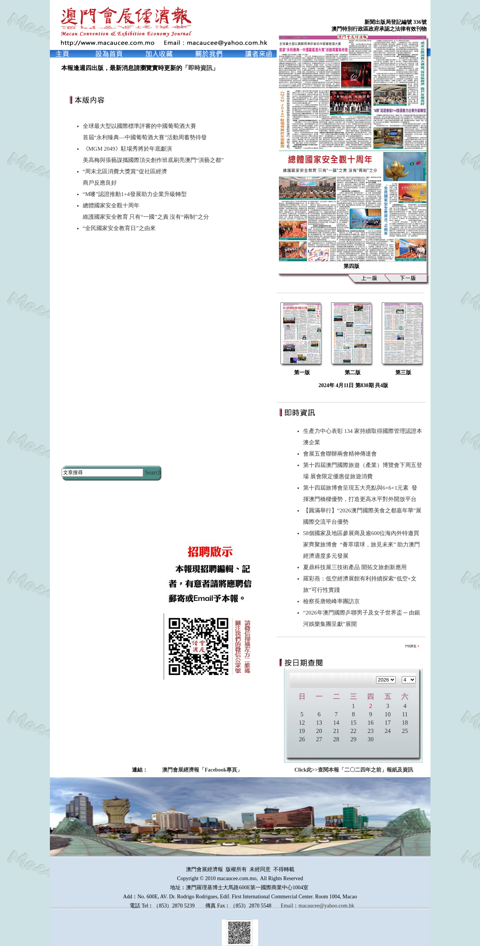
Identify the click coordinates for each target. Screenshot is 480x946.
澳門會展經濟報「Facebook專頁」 (202, 770)
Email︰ (289, 906)
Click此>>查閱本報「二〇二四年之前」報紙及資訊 (353, 770)
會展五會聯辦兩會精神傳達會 (341, 454)
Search (153, 472)
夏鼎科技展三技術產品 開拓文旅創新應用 (356, 567)
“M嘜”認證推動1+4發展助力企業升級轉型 (135, 194)
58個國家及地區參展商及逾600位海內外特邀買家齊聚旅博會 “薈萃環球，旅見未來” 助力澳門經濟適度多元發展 (361, 544)
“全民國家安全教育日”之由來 (119, 228)
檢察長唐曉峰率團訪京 (333, 601)
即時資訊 (200, 68)
